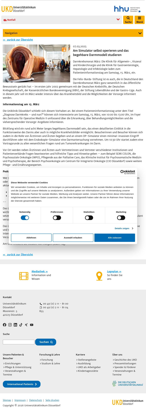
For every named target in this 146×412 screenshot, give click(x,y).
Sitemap (7, 399)
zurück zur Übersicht (19, 39)
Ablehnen (31, 237)
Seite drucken (52, 399)
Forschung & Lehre (49, 353)
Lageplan (112, 271)
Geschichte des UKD (125, 358)
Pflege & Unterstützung (18, 366)
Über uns (117, 353)
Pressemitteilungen (125, 362)
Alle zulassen (114, 237)
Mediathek (38, 271)
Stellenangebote (87, 358)
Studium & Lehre (50, 362)
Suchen (44, 341)
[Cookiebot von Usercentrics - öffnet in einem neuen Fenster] (122, 172)
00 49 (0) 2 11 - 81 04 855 (53, 309)
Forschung (47, 358)
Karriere (80, 353)
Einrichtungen (13, 362)
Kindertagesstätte (88, 369)
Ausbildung (84, 362)
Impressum (20, 399)
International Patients (20, 383)
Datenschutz (35, 399)
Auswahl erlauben (73, 237)
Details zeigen (122, 228)
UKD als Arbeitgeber (89, 366)
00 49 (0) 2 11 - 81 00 (55, 303)
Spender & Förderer (125, 366)
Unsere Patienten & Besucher (13, 355)
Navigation (11, 33)
